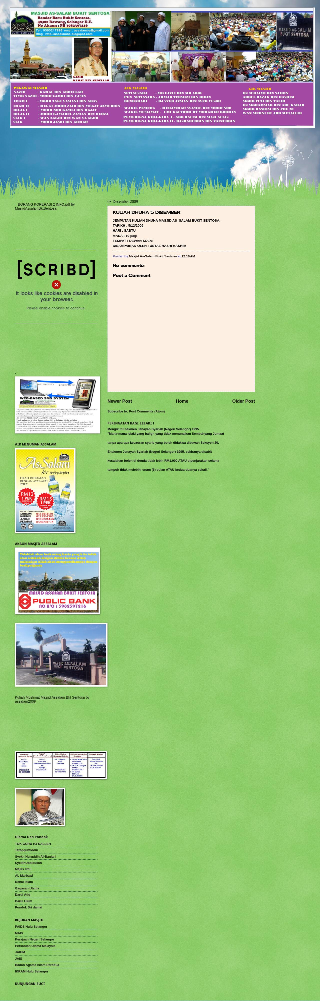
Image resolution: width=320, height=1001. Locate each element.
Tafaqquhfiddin (26, 850)
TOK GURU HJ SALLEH (33, 844)
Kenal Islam (24, 882)
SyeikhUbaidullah (28, 863)
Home (182, 401)
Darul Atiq (22, 894)
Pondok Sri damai (28, 907)
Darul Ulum (23, 901)
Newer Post (120, 401)
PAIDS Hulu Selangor (31, 926)
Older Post (243, 401)
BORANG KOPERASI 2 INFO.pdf (44, 204)
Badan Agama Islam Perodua (37, 965)
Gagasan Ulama (27, 888)
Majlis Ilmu (23, 869)
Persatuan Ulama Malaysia (35, 946)
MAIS (19, 933)
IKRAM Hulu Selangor (31, 971)
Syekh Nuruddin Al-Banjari (35, 856)
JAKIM (20, 952)
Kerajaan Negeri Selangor (34, 939)
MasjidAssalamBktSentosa (35, 208)
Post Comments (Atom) (147, 411)
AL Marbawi (24, 875)
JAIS (18, 958)
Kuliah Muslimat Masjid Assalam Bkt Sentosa (50, 697)
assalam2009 (25, 701)
